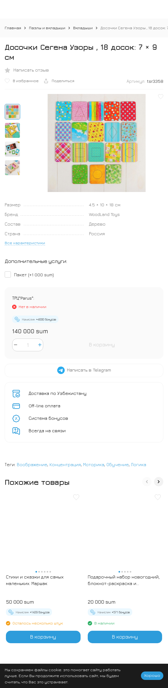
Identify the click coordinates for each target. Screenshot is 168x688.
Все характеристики (25, 242)
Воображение (32, 464)
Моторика (93, 464)
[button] (147, 481)
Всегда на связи (47, 430)
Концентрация (65, 464)
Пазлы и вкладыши (47, 27)
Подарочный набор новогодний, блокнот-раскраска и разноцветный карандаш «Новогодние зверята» (124, 580)
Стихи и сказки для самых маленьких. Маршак (34, 580)
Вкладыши (83, 27)
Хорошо (152, 675)
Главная (13, 27)
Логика (138, 464)
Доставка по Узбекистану (57, 393)
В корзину (102, 344)
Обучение (117, 464)
